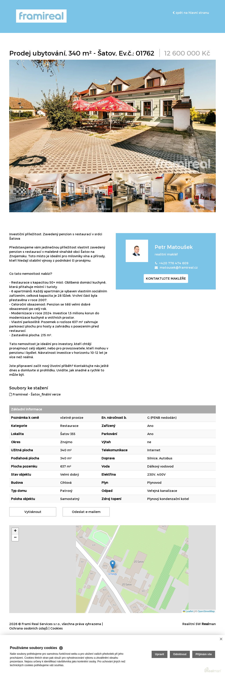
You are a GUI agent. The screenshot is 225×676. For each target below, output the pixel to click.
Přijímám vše (204, 654)
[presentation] (15, 194)
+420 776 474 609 (173, 263)
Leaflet (188, 611)
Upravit (159, 654)
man (209, 624)
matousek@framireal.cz (179, 267)
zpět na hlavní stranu (190, 12)
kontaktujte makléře (166, 278)
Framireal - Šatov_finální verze (35, 394)
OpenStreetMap (206, 611)
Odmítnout (180, 654)
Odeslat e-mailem (86, 512)
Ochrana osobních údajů (28, 628)
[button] (112, 564)
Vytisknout (32, 512)
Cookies (56, 628)
